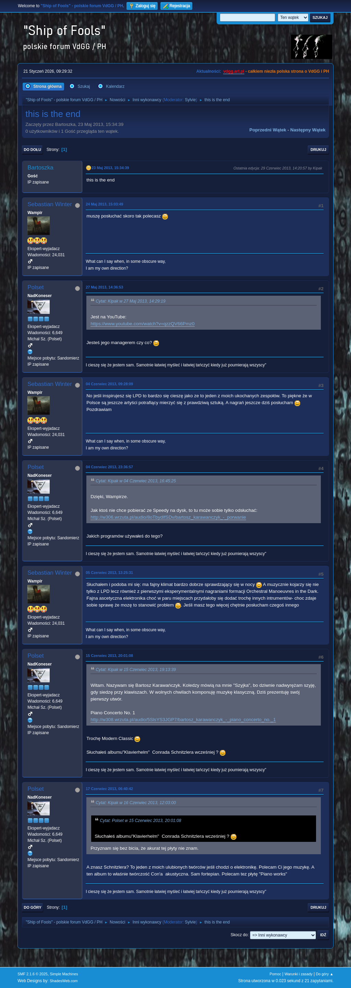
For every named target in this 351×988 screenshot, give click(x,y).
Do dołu (32, 150)
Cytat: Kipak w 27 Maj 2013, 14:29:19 (130, 301)
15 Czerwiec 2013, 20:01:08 (109, 656)
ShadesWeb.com (64, 981)
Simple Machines (64, 974)
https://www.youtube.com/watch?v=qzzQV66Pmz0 (142, 323)
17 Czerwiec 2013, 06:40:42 (109, 789)
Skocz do (239, 934)
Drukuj (318, 150)
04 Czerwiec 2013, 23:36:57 (109, 467)
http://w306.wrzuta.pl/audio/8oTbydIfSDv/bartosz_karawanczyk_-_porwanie (168, 517)
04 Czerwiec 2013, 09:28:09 (109, 384)
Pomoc (275, 974)
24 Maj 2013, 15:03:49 (104, 204)
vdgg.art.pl (233, 71)
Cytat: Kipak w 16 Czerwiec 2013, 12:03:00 (136, 802)
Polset (35, 287)
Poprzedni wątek (268, 129)
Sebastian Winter (49, 204)
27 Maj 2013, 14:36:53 (104, 287)
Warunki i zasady (299, 974)
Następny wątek (308, 129)
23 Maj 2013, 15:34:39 (110, 168)
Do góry (32, 907)
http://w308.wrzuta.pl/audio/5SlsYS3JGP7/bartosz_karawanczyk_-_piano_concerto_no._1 (183, 719)
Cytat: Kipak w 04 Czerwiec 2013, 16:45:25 (136, 481)
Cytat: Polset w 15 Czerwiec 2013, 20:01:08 (140, 820)
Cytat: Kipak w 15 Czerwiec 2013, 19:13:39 (136, 669)
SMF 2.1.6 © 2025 (32, 974)
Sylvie (190, 99)
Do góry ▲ (324, 974)
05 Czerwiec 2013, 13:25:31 (109, 573)
